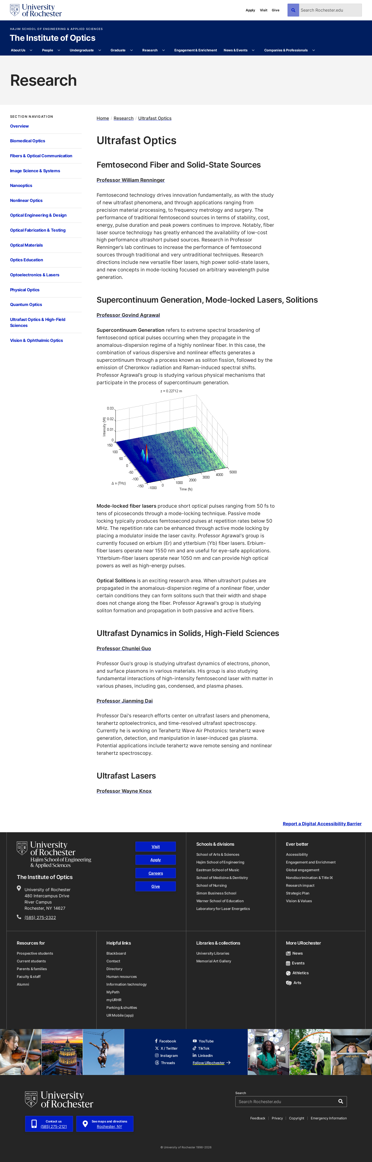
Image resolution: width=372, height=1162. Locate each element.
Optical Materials (26, 245)
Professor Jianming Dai (125, 700)
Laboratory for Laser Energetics (223, 908)
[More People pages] (59, 50)
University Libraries (212, 953)
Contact (113, 961)
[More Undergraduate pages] (99, 50)
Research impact (300, 885)
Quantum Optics (26, 304)
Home (103, 118)
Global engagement (302, 869)
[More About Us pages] (31, 50)
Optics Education (26, 260)
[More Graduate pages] (131, 50)
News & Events (235, 50)
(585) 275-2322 (40, 917)
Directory (114, 968)
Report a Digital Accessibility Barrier (322, 823)
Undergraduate (82, 50)
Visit (263, 10)
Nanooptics (21, 185)
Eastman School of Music (217, 869)
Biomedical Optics (27, 141)
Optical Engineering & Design (38, 215)
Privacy (277, 1118)
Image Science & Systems (35, 171)
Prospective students (35, 953)
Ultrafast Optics (155, 118)
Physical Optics (25, 290)
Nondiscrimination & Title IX (309, 877)
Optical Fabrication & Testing (38, 230)
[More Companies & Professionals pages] (313, 50)
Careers (156, 873)
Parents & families (32, 968)
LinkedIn (203, 1055)
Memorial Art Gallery (213, 961)
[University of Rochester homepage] (36, 10)
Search (240, 1093)
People (47, 50)
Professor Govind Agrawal (128, 314)
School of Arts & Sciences (217, 854)
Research (150, 50)
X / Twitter (166, 1048)
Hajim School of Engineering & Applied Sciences (56, 29)
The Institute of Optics (52, 38)
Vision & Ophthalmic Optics (36, 340)
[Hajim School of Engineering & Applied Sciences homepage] (54, 855)
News (294, 953)
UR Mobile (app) (120, 1015)
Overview (19, 126)
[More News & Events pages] (253, 50)
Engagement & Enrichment (195, 50)
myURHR (113, 999)
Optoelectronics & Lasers (34, 275)
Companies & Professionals (286, 50)
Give (275, 10)
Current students (31, 961)
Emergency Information (329, 1118)
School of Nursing (211, 885)
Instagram (166, 1055)
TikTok (201, 1048)
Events (295, 963)
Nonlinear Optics (26, 200)
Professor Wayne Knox (124, 790)
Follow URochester (211, 1062)
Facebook (165, 1041)
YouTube (203, 1041)
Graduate (118, 50)
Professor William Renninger (131, 179)
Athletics (297, 973)
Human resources (121, 976)
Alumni (23, 984)
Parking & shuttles (121, 1007)
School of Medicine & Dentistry (222, 877)
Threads (165, 1062)
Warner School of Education (220, 900)
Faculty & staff (29, 976)
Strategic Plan (297, 893)
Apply (250, 10)
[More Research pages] (163, 50)
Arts (293, 982)
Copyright (296, 1118)
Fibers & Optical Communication (41, 156)
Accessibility (297, 854)
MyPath (112, 992)
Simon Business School (216, 893)
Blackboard (116, 953)
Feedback (257, 1118)
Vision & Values (299, 900)
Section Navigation (31, 116)
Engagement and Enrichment (311, 862)
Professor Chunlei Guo (124, 648)
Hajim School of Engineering (220, 862)
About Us (18, 50)
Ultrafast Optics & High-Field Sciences (37, 322)
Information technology (126, 984)
